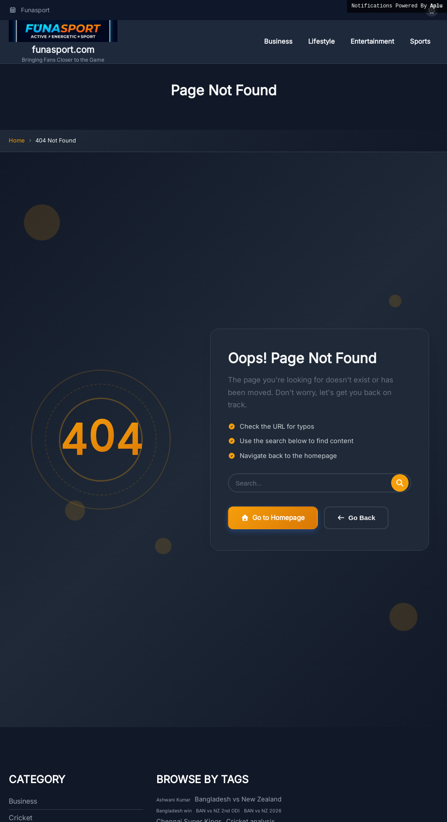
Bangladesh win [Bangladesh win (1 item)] (174, 811)
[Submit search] (400, 483)
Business (278, 41)
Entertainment (372, 41)
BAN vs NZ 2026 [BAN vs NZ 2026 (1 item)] (263, 811)
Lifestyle (321, 41)
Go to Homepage (273, 518)
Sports (420, 41)
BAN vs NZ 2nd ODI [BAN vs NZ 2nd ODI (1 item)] (218, 811)
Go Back (356, 518)
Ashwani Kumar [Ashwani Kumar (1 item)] (173, 800)
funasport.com (63, 49)
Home (17, 140)
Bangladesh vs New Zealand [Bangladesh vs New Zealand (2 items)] (238, 799)
